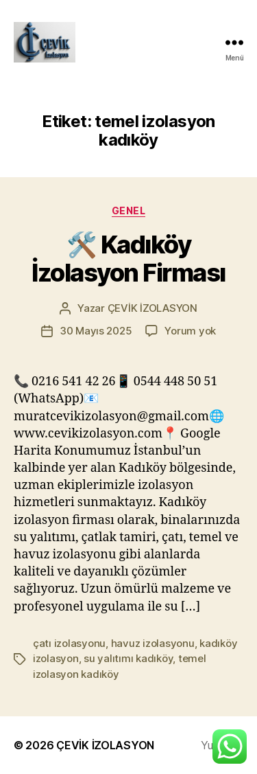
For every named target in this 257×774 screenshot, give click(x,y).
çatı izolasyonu (69, 643)
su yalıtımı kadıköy (128, 658)
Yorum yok (190, 330)
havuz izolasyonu (153, 643)
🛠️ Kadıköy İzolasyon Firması (128, 258)
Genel (129, 210)
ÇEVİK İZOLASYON (152, 308)
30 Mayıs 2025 (96, 330)
